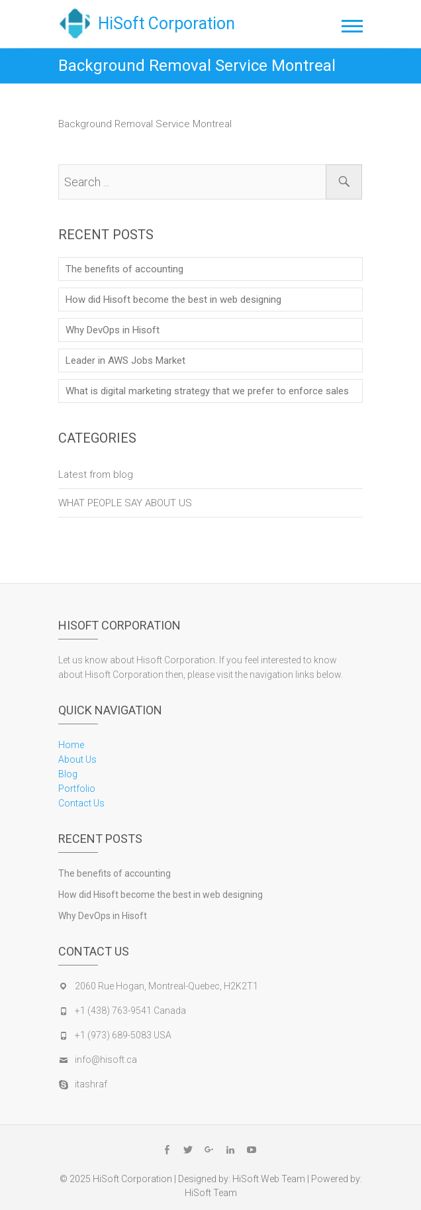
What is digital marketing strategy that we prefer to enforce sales (207, 391)
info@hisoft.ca (106, 1059)
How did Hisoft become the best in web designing (173, 299)
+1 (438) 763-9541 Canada (130, 1010)
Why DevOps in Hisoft (113, 330)
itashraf (91, 1084)
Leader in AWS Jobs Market (125, 360)
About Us (77, 759)
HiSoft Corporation (166, 23)
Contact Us (81, 803)
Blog (67, 774)
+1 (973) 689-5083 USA (123, 1035)
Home (71, 745)
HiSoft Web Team (268, 1179)
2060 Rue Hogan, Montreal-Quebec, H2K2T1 (166, 986)
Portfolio (76, 788)
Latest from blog (95, 474)
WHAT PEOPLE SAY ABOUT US (125, 503)
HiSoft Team (211, 1192)
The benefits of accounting (124, 269)
